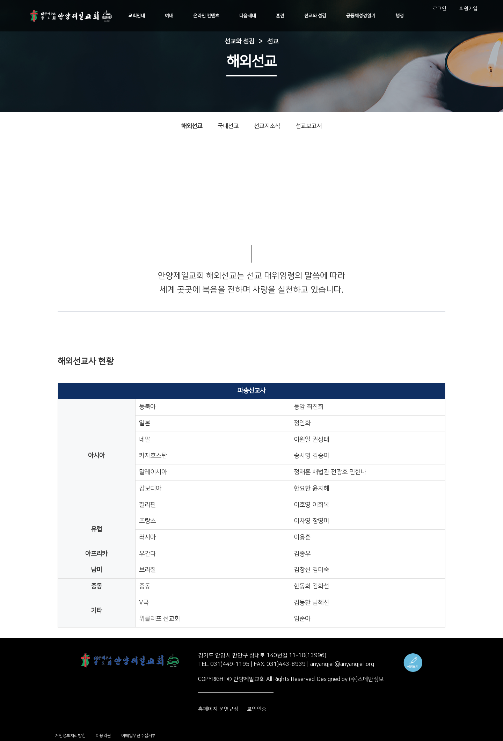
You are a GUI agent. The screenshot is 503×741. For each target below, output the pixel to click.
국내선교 (228, 126)
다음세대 (251, 15)
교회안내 (141, 15)
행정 (400, 15)
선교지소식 (267, 126)
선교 (272, 41)
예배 (173, 15)
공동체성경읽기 (362, 15)
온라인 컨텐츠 (210, 15)
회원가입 (469, 9)
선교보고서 (309, 126)
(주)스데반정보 (366, 679)
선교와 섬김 (318, 15)
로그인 (440, 9)
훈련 (283, 15)
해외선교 (191, 126)
